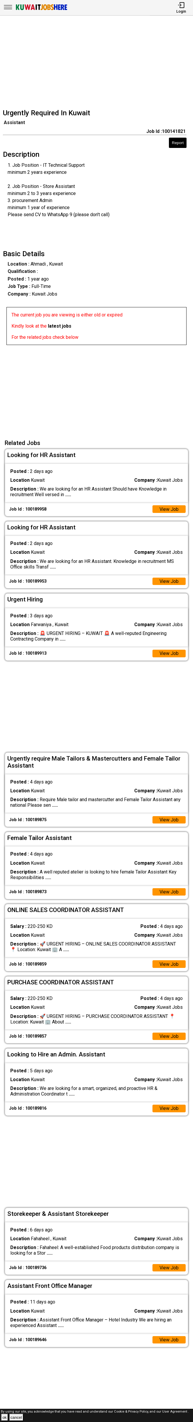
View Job (169, 509)
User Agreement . (175, 1411)
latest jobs (59, 326)
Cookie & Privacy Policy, (132, 1411)
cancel (16, 1417)
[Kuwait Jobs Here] (41, 9)
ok (4, 1417)
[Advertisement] (98, 63)
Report (178, 143)
